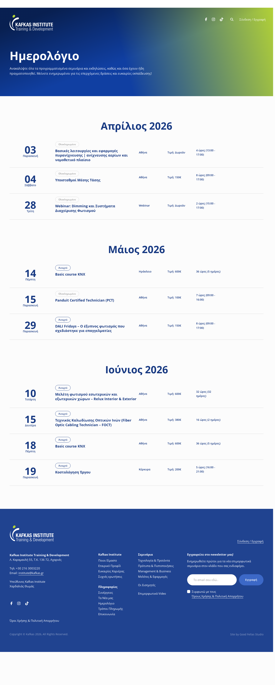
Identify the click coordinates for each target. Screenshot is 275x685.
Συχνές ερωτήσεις (110, 610)
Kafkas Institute (110, 587)
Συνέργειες (105, 626)
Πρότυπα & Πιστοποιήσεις (156, 599)
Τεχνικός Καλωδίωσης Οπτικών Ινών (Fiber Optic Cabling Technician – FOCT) (93, 452)
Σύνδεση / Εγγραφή (252, 20)
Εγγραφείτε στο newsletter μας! (210, 587)
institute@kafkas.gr (31, 606)
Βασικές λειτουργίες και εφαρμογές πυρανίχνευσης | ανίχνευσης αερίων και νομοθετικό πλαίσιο (96, 158)
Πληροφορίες (107, 620)
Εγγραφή (251, 613)
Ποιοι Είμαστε (107, 593)
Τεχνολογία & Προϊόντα (154, 593)
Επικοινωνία (106, 647)
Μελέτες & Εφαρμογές (153, 610)
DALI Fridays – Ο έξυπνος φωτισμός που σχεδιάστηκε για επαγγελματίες (94, 343)
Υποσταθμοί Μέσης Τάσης (82, 189)
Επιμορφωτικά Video (152, 626)
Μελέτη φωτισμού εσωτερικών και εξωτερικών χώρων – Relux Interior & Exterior (93, 419)
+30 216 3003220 (28, 601)
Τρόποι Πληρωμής (110, 642)
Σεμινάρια (145, 587)
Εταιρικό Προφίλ (109, 599)
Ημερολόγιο (106, 636)
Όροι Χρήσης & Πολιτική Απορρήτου (34, 654)
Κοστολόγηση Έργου (77, 508)
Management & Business (154, 604)
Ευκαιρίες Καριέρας (111, 604)
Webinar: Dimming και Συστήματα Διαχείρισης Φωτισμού (90, 217)
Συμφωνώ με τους (217, 627)
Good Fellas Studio (251, 667)
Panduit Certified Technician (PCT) (89, 315)
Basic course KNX (75, 289)
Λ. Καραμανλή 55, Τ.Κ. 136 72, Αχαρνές (36, 593)
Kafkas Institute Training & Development (39, 588)
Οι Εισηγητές (146, 618)
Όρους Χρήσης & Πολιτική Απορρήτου (217, 629)
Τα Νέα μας (105, 631)
